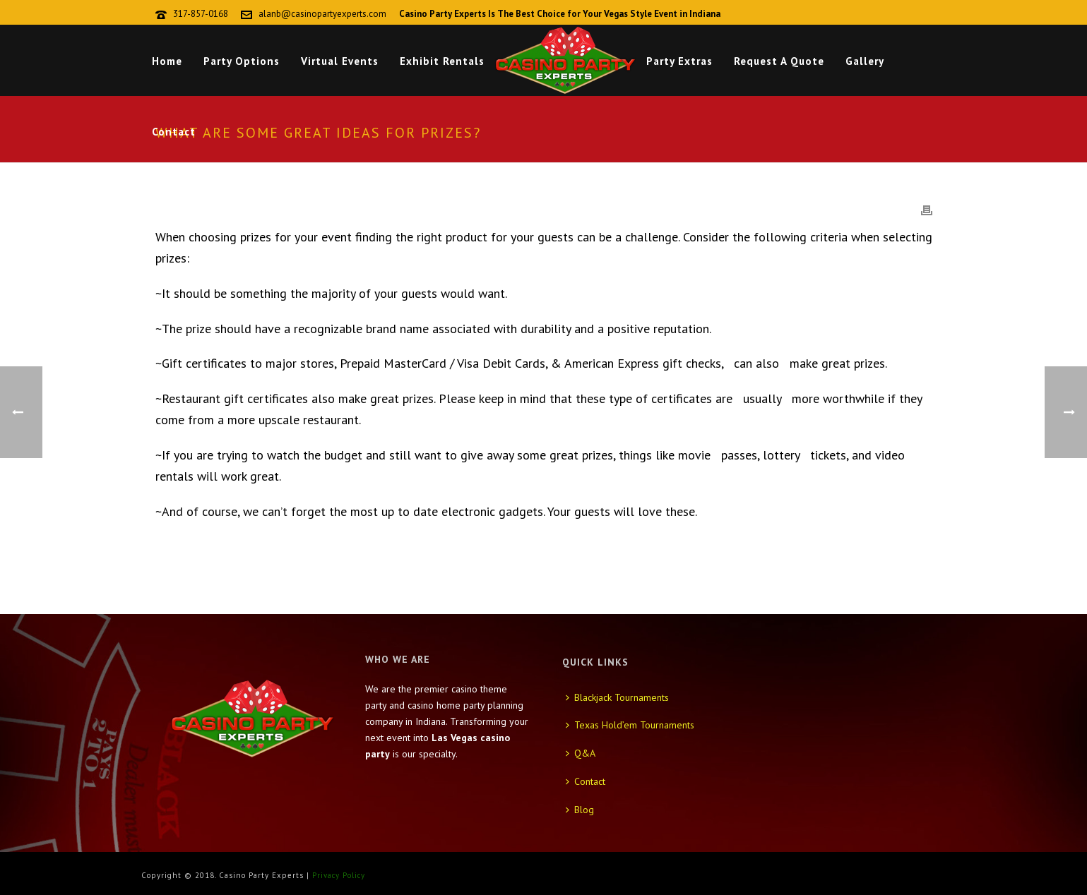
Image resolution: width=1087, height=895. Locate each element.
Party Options (241, 61)
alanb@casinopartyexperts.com (322, 14)
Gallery (864, 61)
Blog (580, 809)
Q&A (580, 753)
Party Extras (679, 61)
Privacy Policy (338, 875)
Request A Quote (779, 61)
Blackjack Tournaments (617, 697)
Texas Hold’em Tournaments (630, 725)
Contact (174, 131)
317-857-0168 (200, 14)
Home (167, 61)
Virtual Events (340, 61)
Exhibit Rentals (442, 61)
